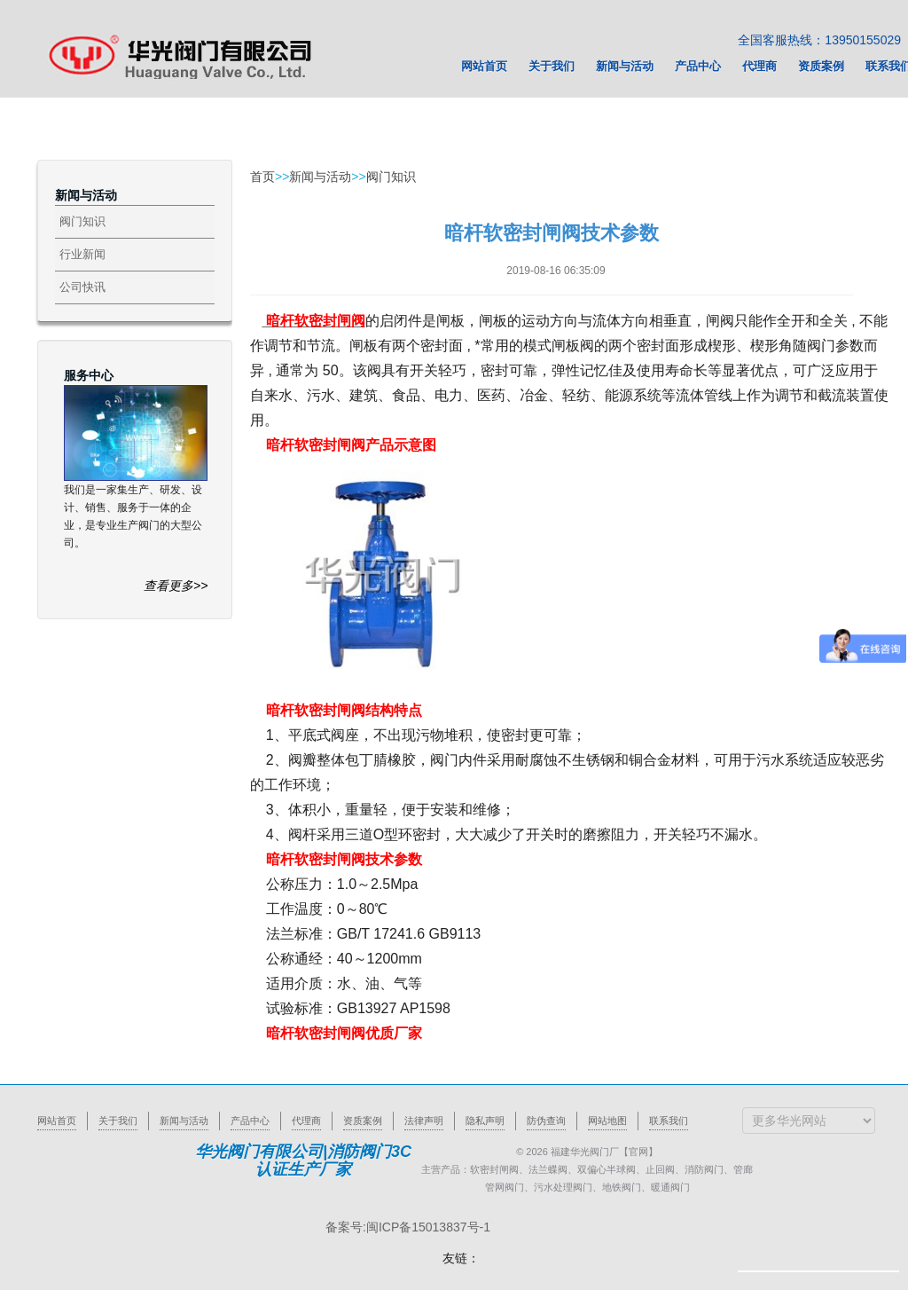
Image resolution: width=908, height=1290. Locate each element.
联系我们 (668, 1120)
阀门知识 (82, 221)
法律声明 (423, 1120)
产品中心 (250, 1120)
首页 (262, 176)
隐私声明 (485, 1120)
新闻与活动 (320, 176)
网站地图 (607, 1120)
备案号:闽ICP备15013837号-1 (407, 1227)
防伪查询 (546, 1120)
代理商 (306, 1120)
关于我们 (117, 1120)
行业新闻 (82, 254)
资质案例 (362, 1120)
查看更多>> (175, 585)
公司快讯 (82, 287)
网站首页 (56, 1120)
